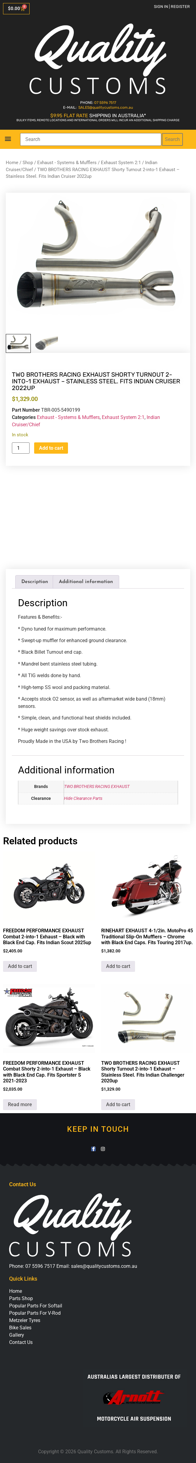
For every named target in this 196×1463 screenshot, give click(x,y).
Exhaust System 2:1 (121, 162)
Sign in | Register (172, 6)
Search (172, 139)
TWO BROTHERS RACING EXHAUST (97, 786)
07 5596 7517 (105, 102)
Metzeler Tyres (24, 1320)
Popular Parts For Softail (35, 1306)
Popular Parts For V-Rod (35, 1313)
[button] (8, 138)
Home (12, 162)
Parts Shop (21, 1298)
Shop (28, 162)
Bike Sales (20, 1328)
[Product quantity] (21, 448)
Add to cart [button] (20, 966)
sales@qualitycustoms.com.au (104, 1266)
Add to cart (51, 448)
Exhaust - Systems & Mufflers (67, 162)
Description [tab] (34, 581)
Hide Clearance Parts (83, 798)
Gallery (16, 1335)
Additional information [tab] (86, 581)
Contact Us (21, 1342)
